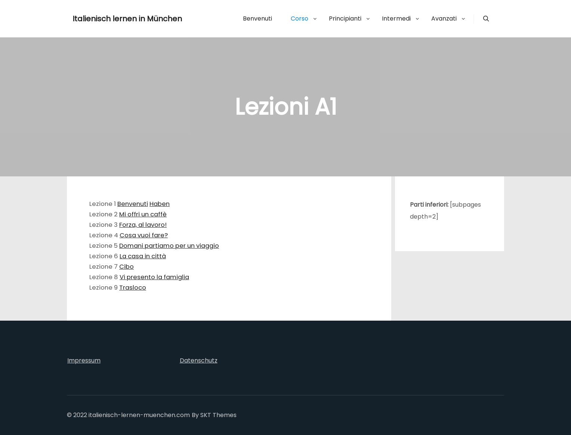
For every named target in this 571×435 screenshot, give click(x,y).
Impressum (84, 360)
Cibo (126, 266)
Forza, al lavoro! (143, 224)
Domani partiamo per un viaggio (169, 245)
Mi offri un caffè (143, 214)
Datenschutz (198, 360)
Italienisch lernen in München (109, 18)
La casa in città (143, 256)
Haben (159, 204)
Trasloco (132, 287)
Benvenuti (132, 204)
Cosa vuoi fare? (144, 235)
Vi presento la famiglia (154, 277)
